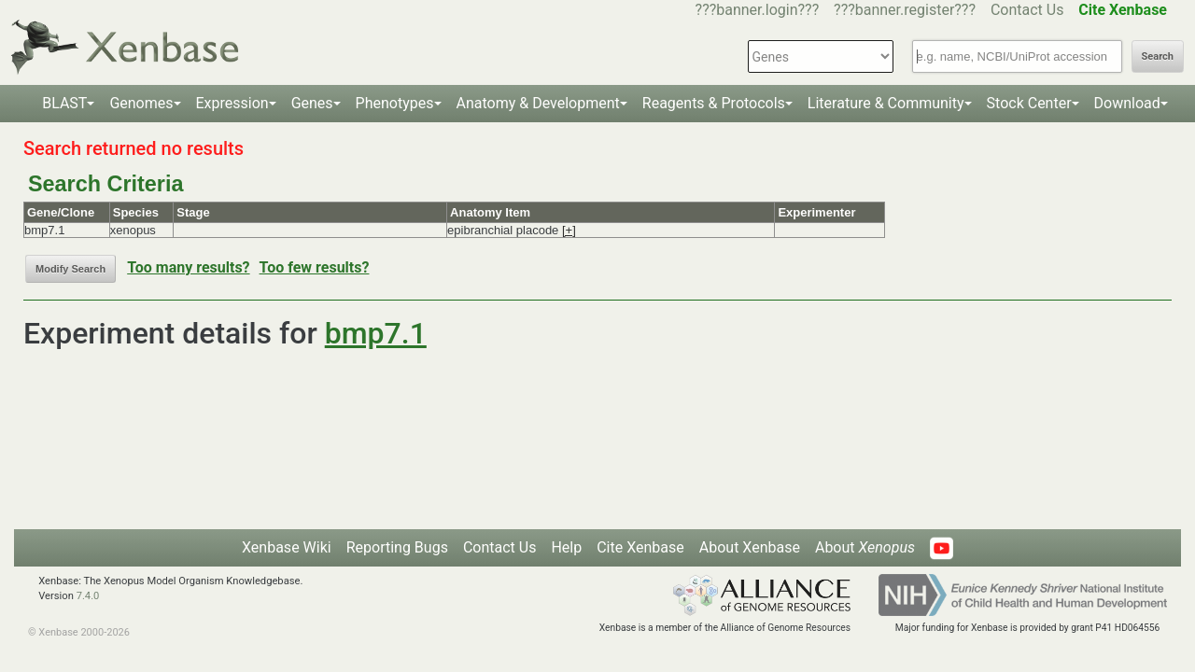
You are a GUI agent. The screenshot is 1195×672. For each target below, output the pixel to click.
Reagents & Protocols (713, 103)
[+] (569, 230)
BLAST (64, 103)
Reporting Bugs (397, 547)
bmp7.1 (376, 333)
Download (1127, 103)
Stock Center (1029, 103)
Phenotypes (395, 103)
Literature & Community (886, 103)
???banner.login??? (758, 10)
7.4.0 (88, 596)
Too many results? (188, 267)
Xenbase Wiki (286, 547)
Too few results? (315, 267)
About (865, 547)
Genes (312, 103)
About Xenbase (749, 547)
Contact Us (1027, 10)
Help (566, 547)
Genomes (141, 103)
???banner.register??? (905, 10)
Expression (232, 103)
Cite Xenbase (640, 547)
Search (1158, 56)
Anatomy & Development (538, 103)
